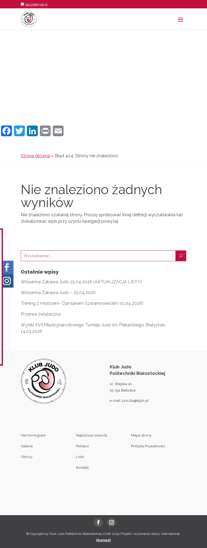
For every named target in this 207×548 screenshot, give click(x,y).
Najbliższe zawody (92, 435)
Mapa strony (141, 435)
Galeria (27, 446)
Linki (80, 457)
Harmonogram (33, 435)
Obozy (26, 457)
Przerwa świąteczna (41, 314)
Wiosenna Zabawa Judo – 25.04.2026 (58, 292)
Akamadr (103, 540)
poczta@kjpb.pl (135, 400)
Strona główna (35, 155)
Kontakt (82, 467)
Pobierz (82, 446)
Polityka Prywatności (148, 446)
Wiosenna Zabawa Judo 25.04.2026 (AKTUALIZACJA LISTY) (81, 281)
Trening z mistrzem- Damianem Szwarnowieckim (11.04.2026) (82, 303)
